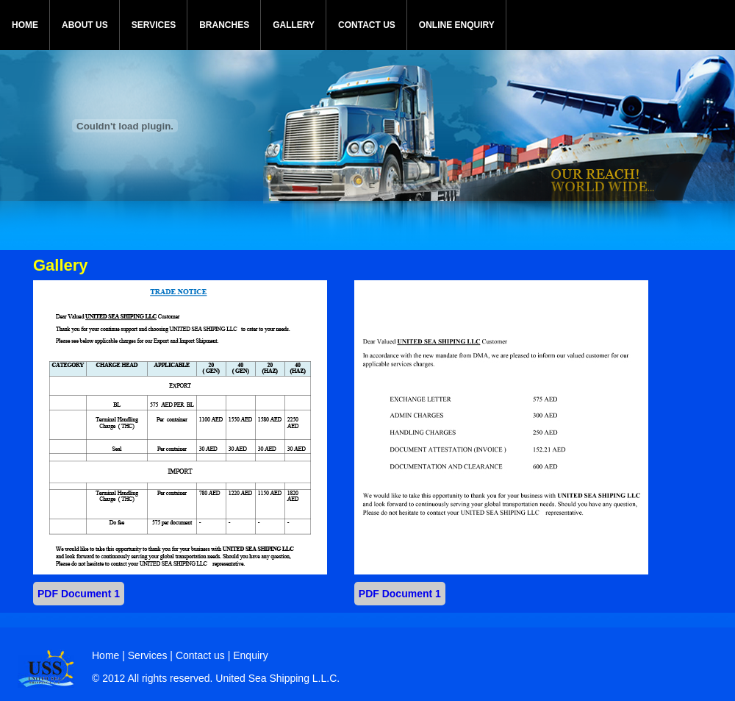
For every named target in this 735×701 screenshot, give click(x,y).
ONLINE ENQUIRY (457, 25)
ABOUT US (85, 25)
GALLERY (294, 25)
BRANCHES (224, 25)
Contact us (200, 655)
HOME (25, 25)
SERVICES (154, 25)
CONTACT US (366, 25)
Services (149, 655)
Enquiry (250, 655)
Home (105, 655)
